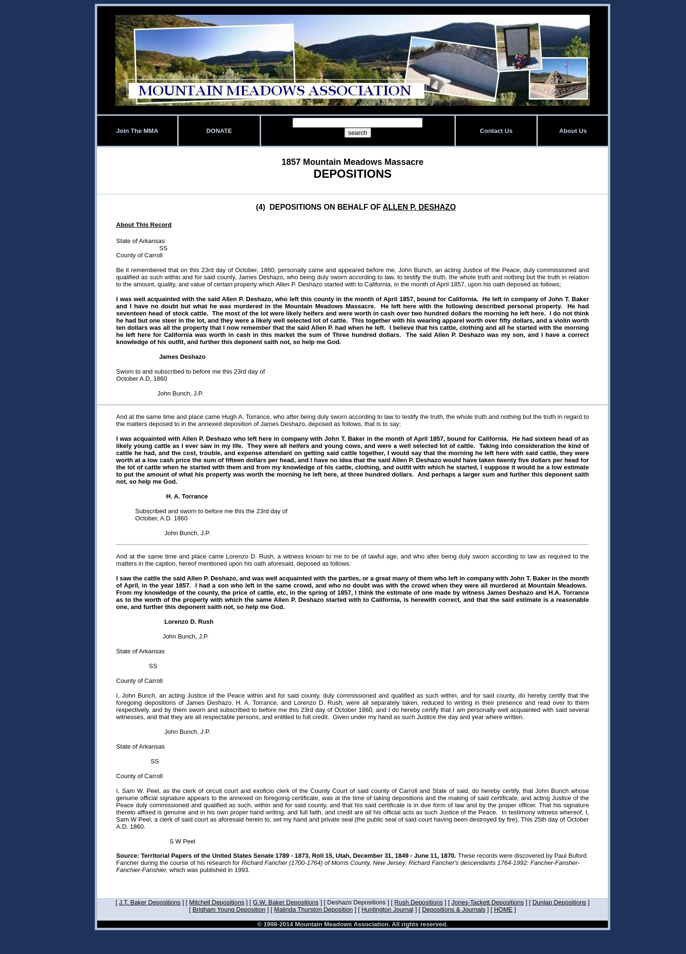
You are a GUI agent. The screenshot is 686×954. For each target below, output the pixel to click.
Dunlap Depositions (559, 902)
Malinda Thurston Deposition (313, 909)
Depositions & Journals (453, 909)
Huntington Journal (388, 909)
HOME (503, 909)
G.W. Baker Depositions (286, 902)
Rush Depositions (418, 902)
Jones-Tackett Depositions (488, 902)
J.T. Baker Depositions (150, 902)
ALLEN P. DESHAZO (419, 207)
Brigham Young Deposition (228, 909)
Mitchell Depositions (216, 902)
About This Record (144, 224)
